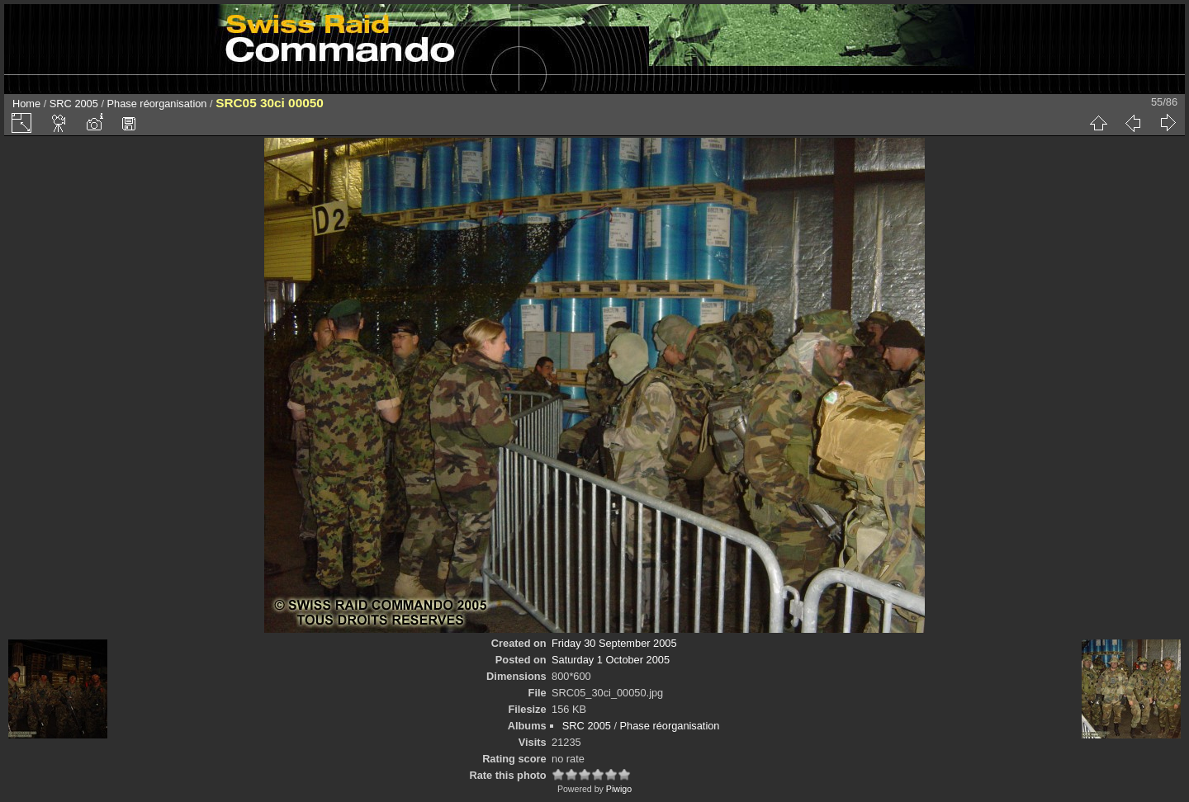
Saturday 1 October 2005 (611, 659)
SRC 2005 (74, 103)
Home (26, 103)
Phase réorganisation (157, 103)
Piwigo (619, 789)
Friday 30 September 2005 (614, 643)
